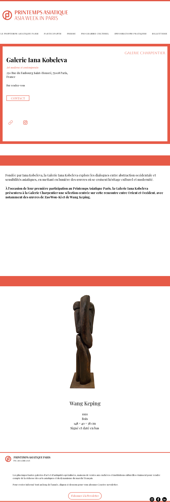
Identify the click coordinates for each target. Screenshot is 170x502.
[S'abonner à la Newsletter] (85, 496)
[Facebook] (158, 499)
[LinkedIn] (164, 499)
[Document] (10, 123)
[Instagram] (152, 499)
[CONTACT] (17, 98)
